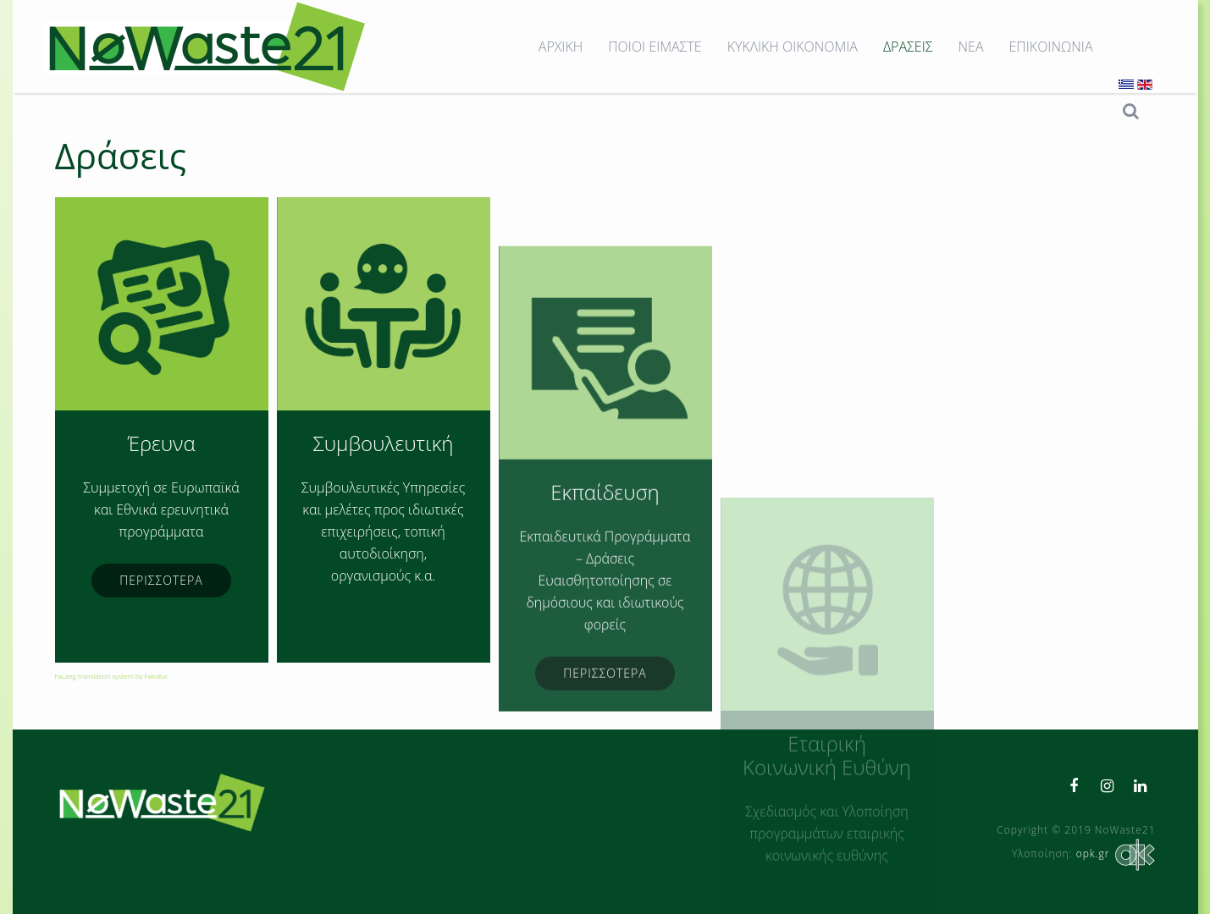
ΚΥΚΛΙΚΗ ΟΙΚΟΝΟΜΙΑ (792, 46)
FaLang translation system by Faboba (111, 675)
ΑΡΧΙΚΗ (561, 46)
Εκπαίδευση (604, 607)
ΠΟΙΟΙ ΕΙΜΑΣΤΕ (654, 46)
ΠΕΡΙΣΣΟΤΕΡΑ (160, 580)
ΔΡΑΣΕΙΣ (908, 46)
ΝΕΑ (971, 46)
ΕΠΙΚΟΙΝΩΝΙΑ (1051, 46)
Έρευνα (161, 443)
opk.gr (1114, 853)
